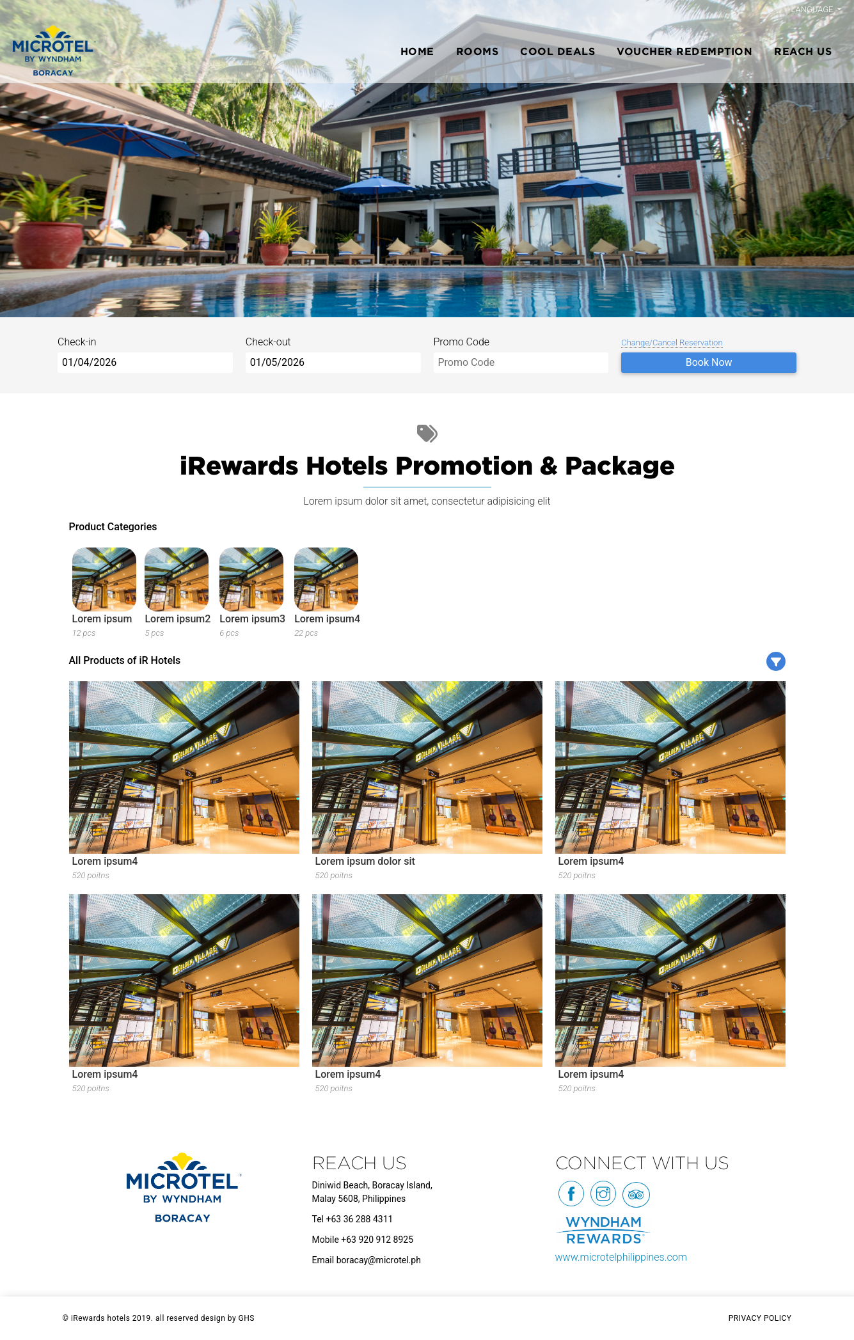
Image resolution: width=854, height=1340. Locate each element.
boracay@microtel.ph (378, 1260)
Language (813, 9)
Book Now (709, 362)
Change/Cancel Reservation (671, 342)
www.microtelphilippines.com (621, 1257)
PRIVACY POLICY (760, 1318)
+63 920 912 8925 (377, 1239)
